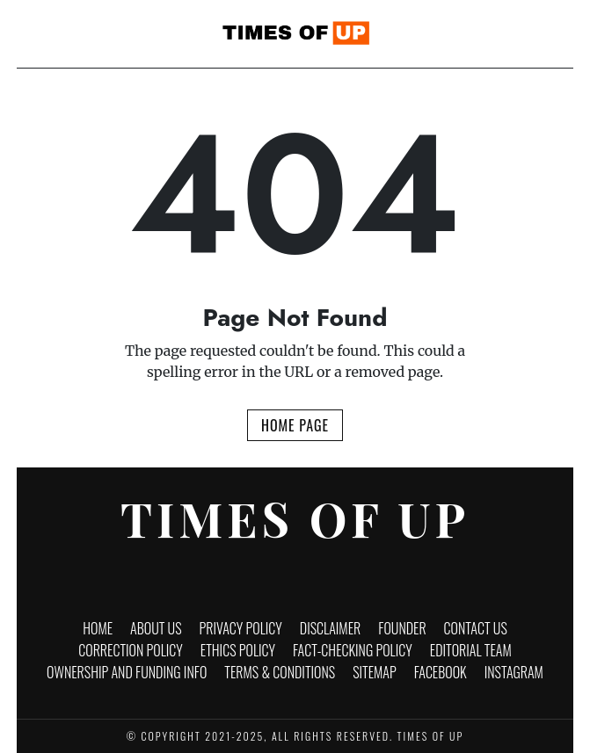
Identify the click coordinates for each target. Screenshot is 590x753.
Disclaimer (330, 628)
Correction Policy (130, 650)
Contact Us (475, 628)
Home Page (295, 425)
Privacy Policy (241, 628)
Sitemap (375, 672)
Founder (402, 628)
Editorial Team (471, 650)
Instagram (513, 672)
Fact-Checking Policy (352, 650)
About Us (156, 628)
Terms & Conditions (279, 672)
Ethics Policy (237, 650)
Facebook (440, 672)
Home (98, 628)
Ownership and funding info (127, 672)
